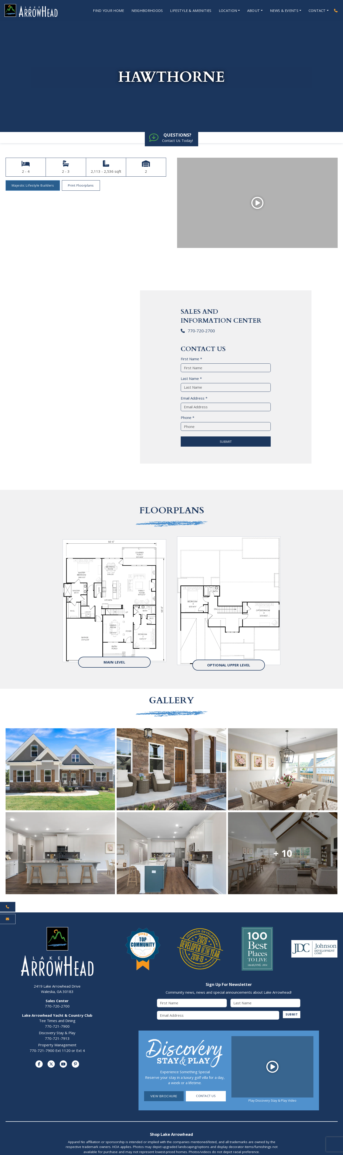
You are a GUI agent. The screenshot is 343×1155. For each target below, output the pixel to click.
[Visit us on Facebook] (39, 1064)
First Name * (191, 359)
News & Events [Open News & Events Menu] (283, 10)
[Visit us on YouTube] (63, 1064)
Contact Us (205, 1096)
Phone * (187, 417)
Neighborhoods (142, 10)
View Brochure (163, 1096)
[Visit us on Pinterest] (75, 1064)
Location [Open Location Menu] (225, 10)
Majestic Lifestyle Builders (33, 185)
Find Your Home (101, 10)
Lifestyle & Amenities (187, 10)
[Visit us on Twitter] (51, 1064)
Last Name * (191, 378)
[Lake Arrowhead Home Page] (36, 10)
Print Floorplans (81, 185)
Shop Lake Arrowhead (171, 1134)
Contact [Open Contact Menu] (317, 10)
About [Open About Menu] (252, 10)
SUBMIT (226, 441)
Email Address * (194, 398)
